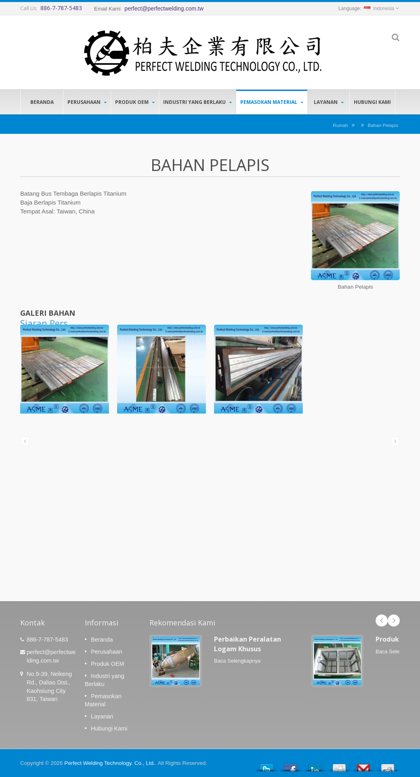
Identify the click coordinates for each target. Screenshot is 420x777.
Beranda (42, 102)
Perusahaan (87, 102)
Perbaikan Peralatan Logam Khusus (247, 644)
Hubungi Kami (372, 102)
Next (394, 620)
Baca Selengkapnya (237, 661)
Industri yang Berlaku (197, 102)
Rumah (340, 125)
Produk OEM (135, 102)
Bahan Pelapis (383, 125)
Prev (382, 620)
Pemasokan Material (271, 102)
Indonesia (379, 8)
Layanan (328, 102)
